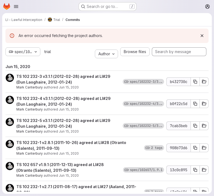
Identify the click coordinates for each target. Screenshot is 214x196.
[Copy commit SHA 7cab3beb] (195, 125)
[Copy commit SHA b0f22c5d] (195, 103)
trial (47, 51)
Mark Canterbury (29, 87)
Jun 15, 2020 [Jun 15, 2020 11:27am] (69, 131)
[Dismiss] (202, 35)
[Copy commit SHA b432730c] (195, 81)
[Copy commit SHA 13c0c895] (195, 170)
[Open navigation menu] (16, 6)
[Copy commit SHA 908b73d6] (195, 147)
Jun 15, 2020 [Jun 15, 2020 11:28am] (69, 87)
